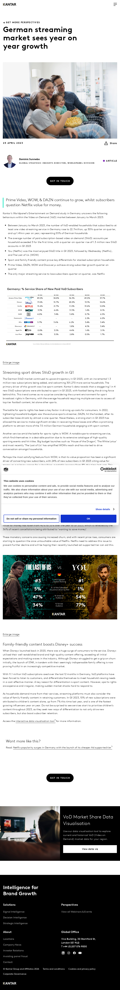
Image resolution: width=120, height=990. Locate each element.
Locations (8, 939)
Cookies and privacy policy (81, 969)
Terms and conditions (54, 969)
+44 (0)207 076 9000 (75, 946)
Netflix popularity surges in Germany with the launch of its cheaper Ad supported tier (62, 747)
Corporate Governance (14, 974)
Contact (7, 962)
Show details (103, 509)
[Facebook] (74, 953)
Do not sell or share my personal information (31, 518)
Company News (12, 945)
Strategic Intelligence (15, 923)
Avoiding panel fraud (15, 956)
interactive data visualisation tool (35, 721)
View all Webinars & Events (76, 912)
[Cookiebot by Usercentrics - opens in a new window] (102, 469)
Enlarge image (11, 362)
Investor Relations (13, 950)
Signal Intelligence (13, 912)
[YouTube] (63, 953)
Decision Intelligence (15, 917)
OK (88, 518)
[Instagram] (69, 953)
